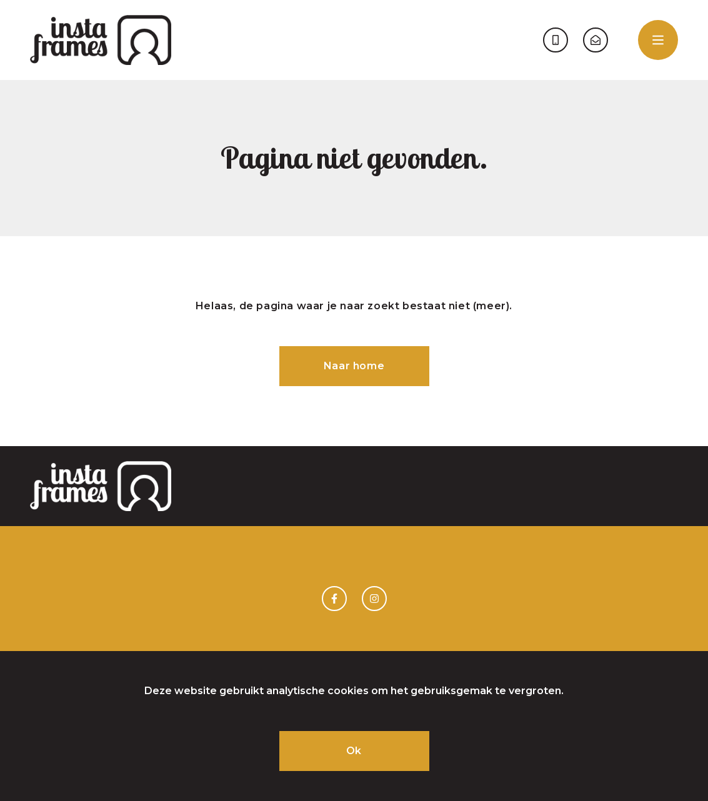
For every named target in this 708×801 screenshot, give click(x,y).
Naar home (354, 366)
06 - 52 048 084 (555, 39)
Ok (354, 751)
